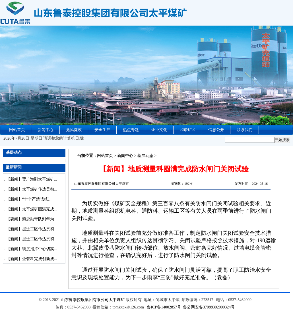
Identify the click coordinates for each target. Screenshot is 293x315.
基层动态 (145, 156)
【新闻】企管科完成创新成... (31, 259)
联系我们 (245, 130)
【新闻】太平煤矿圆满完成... (31, 209)
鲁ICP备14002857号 (164, 307)
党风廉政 (74, 130)
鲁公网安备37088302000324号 (209, 307)
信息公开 (216, 130)
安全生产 (102, 130)
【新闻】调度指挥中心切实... (31, 249)
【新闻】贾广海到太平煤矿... (31, 179)
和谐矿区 (188, 130)
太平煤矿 (117, 300)
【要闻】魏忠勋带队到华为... (31, 219)
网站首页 (17, 130)
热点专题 (131, 130)
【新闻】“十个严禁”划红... (29, 199)
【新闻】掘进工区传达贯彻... (31, 229)
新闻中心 (45, 130)
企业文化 (159, 130)
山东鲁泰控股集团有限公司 (85, 300)
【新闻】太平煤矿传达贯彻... (31, 189)
